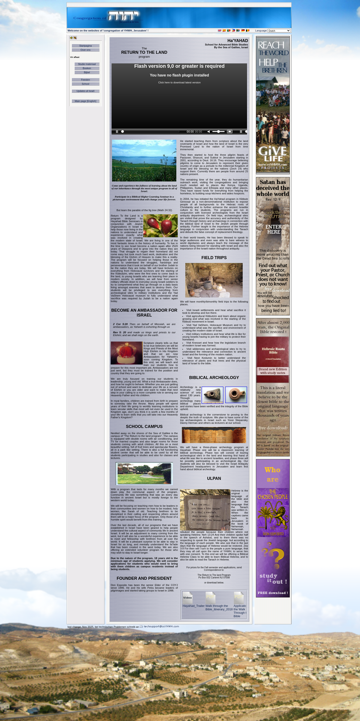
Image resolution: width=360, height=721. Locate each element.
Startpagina (85, 45)
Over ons (85, 49)
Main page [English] (85, 101)
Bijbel (87, 72)
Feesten (85, 79)
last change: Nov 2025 (80, 626)
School (85, 83)
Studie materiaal (87, 64)
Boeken (87, 68)
